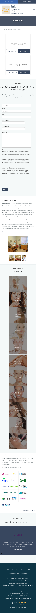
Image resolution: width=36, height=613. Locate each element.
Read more (4, 231)
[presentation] (13, 182)
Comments (4, 132)
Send (4, 189)
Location (4, 103)
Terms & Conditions (30, 570)
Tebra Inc (12, 570)
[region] (18, 540)
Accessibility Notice (14, 573)
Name (3, 114)
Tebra (24, 607)
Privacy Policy (19, 570)
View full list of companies (28, 510)
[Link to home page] (16, 10)
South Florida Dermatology (9, 29)
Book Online (24, 51)
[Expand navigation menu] (34, 9)
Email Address (5, 120)
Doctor (3, 108)
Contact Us (20, 29)
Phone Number (5, 126)
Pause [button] (1, 553)
